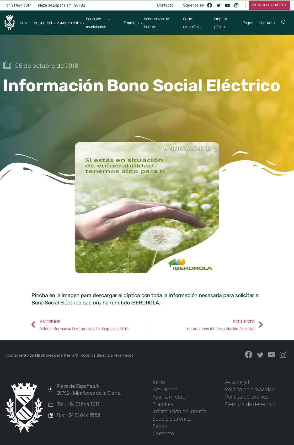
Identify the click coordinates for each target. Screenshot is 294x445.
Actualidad (165, 389)
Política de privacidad (250, 389)
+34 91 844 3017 (17, 5)
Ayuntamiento (169, 396)
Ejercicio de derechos (250, 404)
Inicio (159, 381)
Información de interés (179, 411)
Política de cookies (246, 396)
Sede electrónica (172, 418)
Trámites (163, 404)
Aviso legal (237, 381)
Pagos (160, 426)
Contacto (165, 5)
